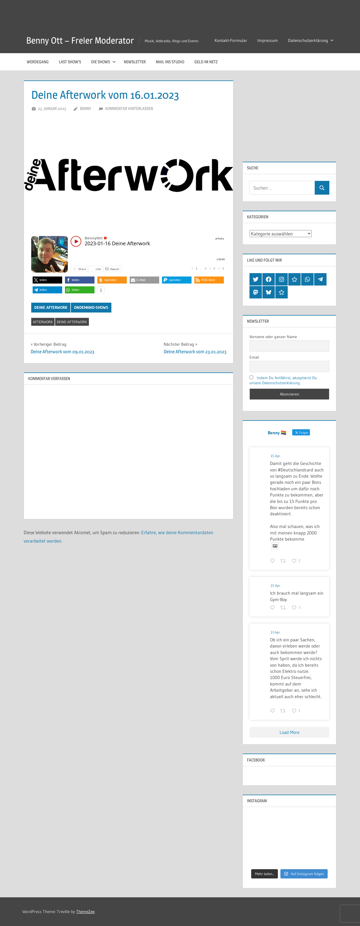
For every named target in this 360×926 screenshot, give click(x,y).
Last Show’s (70, 61)
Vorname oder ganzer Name (273, 336)
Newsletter (135, 61)
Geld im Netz (206, 61)
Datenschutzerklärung (311, 40)
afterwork (43, 322)
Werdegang (38, 61)
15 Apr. (276, 456)
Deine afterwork (50, 307)
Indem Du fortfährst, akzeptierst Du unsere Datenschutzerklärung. (283, 380)
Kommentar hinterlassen (129, 108)
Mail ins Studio (170, 61)
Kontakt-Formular (231, 40)
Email (254, 357)
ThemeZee (85, 911)
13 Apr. (275, 632)
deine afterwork (72, 322)
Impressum (267, 40)
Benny (85, 108)
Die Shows (103, 61)
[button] (47, 280)
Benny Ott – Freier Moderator (80, 40)
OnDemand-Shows (91, 307)
